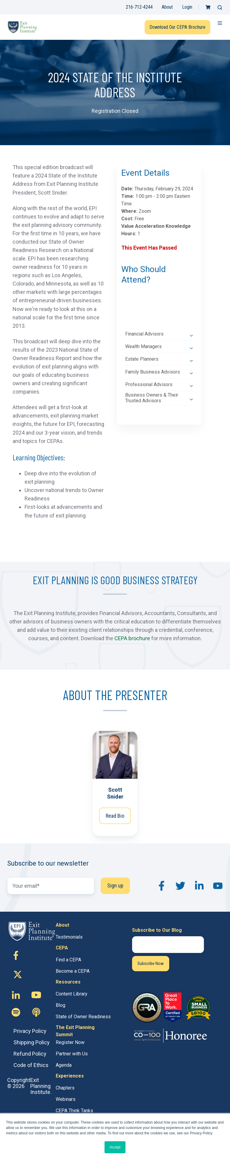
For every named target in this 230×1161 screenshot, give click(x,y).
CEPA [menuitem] (62, 948)
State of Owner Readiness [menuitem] (83, 1016)
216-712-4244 (139, 7)
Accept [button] (115, 1147)
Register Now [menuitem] (70, 1042)
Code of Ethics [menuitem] (31, 1065)
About (167, 7)
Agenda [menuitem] (64, 1065)
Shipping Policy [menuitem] (31, 1042)
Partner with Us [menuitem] (72, 1054)
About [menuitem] (62, 925)
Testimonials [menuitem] (69, 937)
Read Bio (115, 816)
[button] (220, 7)
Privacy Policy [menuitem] (29, 1031)
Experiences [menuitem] (70, 1076)
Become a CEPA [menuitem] (73, 971)
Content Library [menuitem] (71, 994)
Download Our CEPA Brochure (177, 27)
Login (187, 7)
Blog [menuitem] (60, 1005)
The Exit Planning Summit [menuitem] (75, 1031)
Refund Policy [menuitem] (29, 1054)
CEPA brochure (132, 638)
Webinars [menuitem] (65, 1099)
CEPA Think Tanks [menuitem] (74, 1110)
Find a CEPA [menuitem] (68, 960)
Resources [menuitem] (68, 982)
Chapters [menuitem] (65, 1088)
